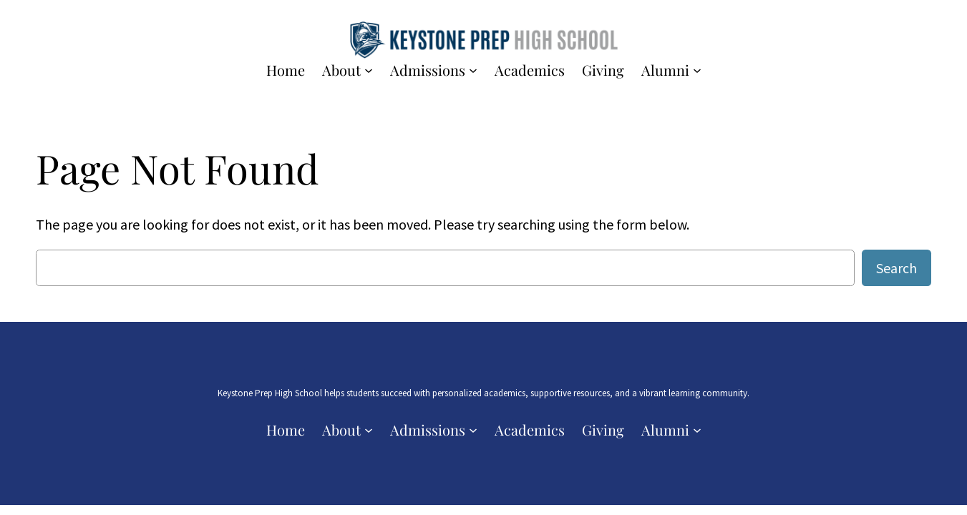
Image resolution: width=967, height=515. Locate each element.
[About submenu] (368, 70)
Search (896, 268)
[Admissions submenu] (473, 70)
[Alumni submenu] (697, 70)
